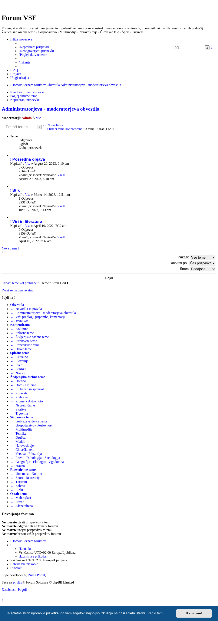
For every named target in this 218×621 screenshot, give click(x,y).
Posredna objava (28, 159)
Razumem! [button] (194, 613)
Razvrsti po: (192, 263)
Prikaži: (196, 257)
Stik (16, 190)
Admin (27, 118)
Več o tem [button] (155, 613)
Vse (38, 118)
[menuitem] (34, 47)
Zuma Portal (36, 575)
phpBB (18, 582)
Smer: (197, 269)
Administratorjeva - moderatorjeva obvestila (50, 109)
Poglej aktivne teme (23, 96)
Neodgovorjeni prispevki (27, 92)
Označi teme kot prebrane (64, 129)
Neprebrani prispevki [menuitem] (24, 100)
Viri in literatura (27, 221)
